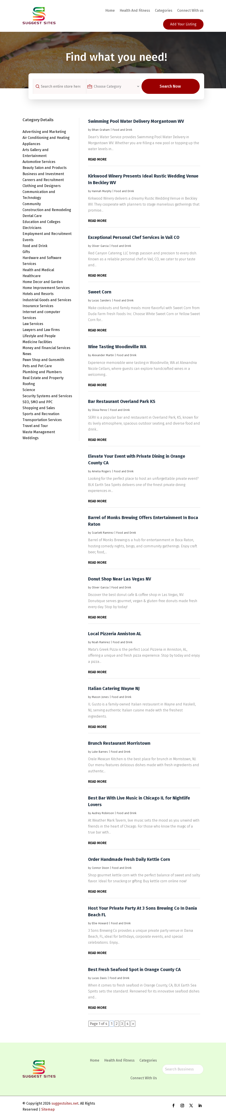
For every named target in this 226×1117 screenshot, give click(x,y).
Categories (163, 10)
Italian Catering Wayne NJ (114, 688)
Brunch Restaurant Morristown (119, 743)
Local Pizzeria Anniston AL (114, 633)
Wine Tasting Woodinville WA (117, 346)
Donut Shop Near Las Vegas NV (119, 579)
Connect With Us (143, 1078)
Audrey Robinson (103, 813)
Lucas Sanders (101, 300)
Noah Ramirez (101, 642)
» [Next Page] (133, 1024)
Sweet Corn (99, 292)
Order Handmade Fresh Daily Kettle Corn (129, 859)
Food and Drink (122, 129)
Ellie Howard (100, 923)
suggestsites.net (64, 1103)
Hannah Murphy (101, 191)
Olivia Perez (99, 410)
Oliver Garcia (100, 246)
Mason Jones (100, 697)
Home (110, 10)
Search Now (172, 86)
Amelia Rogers (101, 471)
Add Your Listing (183, 24)
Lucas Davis (99, 978)
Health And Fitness (135, 10)
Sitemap (48, 1109)
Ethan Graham (101, 129)
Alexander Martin (103, 355)
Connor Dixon (100, 867)
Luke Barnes (100, 751)
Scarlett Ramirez (102, 532)
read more (97, 159)
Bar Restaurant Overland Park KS (121, 401)
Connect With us (190, 10)
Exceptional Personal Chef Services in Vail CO (133, 237)
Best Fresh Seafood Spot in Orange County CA (134, 969)
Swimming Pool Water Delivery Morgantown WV (136, 121)
